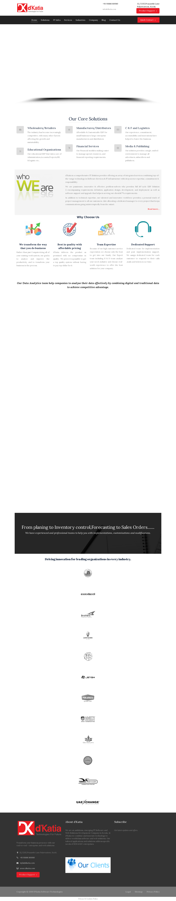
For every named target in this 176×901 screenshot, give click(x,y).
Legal (128, 891)
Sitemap (139, 891)
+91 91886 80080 (27, 857)
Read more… (154, 209)
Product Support (147, 10)
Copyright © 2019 (24, 891)
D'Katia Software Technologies (48, 891)
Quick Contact (147, 20)
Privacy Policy (153, 891)
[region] (88, 64)
